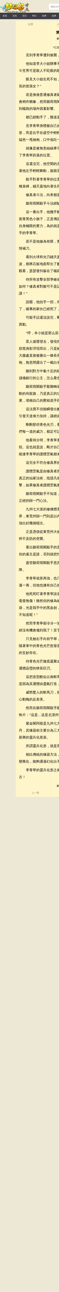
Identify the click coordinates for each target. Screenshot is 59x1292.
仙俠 (54, 16)
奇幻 (34, 16)
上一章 (35, 792)
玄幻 (24, 16)
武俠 (44, 16)
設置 (30, 24)
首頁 (5, 16)
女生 (15, 16)
